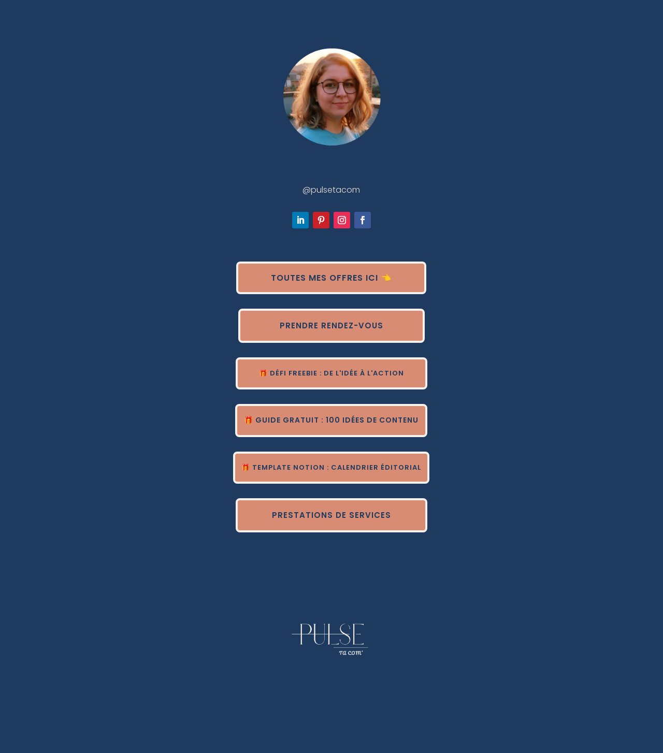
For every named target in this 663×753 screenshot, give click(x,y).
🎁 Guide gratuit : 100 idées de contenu (331, 420)
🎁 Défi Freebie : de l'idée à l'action (331, 373)
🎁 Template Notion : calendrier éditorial (331, 467)
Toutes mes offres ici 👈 (331, 278)
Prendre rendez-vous (331, 325)
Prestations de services (331, 515)
